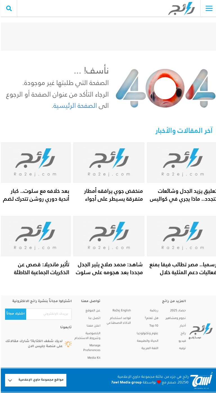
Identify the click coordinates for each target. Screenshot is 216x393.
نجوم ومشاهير (175, 318)
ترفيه (181, 348)
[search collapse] (8, 8)
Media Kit (93, 358)
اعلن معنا (93, 326)
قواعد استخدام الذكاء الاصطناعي (118, 321)
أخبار (182, 326)
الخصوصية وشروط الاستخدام (87, 336)
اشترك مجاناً (15, 314)
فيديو (181, 341)
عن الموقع (92, 310)
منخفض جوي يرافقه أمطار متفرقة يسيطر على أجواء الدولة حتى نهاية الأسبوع (112, 199)
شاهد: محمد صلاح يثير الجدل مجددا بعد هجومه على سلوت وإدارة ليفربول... (108, 272)
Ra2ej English (121, 310)
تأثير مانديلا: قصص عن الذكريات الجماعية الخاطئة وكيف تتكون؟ (40, 272)
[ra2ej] (198, 331)
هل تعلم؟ (151, 318)
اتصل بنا (93, 318)
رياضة (153, 310)
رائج (182, 333)
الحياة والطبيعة (147, 341)
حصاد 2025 (177, 310)
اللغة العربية (149, 348)
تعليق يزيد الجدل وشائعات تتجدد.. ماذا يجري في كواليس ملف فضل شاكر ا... (182, 199)
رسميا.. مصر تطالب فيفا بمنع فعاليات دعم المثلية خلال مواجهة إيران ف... (182, 272)
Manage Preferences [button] (91, 348)
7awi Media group (126, 383)
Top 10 (153, 326)
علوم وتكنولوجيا (147, 333)
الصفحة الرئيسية (74, 105)
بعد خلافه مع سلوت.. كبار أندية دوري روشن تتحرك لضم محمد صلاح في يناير (35, 199)
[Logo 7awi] (200, 380)
